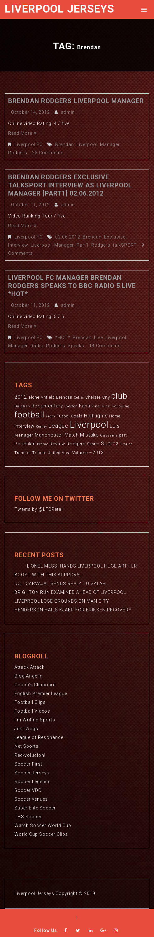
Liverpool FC (28, 144)
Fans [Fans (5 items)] (84, 405)
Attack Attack (29, 666)
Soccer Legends (32, 780)
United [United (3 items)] (54, 453)
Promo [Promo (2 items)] (42, 444)
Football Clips (30, 701)
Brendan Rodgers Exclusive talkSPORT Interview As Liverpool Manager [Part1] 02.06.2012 (70, 185)
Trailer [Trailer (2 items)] (126, 444)
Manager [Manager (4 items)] (24, 435)
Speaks (75, 345)
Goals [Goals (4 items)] (77, 416)
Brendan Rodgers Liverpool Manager (76, 101)
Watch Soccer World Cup (42, 824)
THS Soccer (28, 816)
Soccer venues (31, 798)
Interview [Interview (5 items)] (24, 426)
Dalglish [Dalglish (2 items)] (22, 406)
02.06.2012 (67, 236)
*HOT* (62, 337)
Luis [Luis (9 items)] (115, 426)
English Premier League (40, 693)
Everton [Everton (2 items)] (71, 406)
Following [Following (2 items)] (121, 406)
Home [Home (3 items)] (114, 416)
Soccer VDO (28, 789)
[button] (142, 9)
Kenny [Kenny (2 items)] (41, 427)
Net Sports (26, 745)
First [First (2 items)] (106, 406)
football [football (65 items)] (29, 414)
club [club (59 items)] (119, 395)
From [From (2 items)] (50, 416)
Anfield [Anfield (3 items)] (48, 397)
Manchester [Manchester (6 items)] (49, 435)
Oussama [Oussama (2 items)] (109, 435)
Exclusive (114, 236)
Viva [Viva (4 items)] (66, 452)
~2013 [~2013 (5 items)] (96, 452)
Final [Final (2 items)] (96, 406)
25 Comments (48, 152)
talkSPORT (124, 245)
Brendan (64, 144)
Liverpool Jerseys (59, 9)
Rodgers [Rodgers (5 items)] (76, 443)
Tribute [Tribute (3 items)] (39, 453)
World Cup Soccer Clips (41, 833)
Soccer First (28, 763)
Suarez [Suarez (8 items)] (110, 444)
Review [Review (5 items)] (57, 443)
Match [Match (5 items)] (72, 434)
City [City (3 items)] (106, 397)
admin (68, 112)
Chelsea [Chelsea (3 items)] (93, 397)
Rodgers (17, 152)
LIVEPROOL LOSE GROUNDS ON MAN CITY (61, 601)
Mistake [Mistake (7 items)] (89, 435)
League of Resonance (38, 737)
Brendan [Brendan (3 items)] (64, 397)
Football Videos (32, 710)
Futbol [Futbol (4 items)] (63, 416)
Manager (109, 144)
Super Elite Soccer (35, 807)
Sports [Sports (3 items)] (93, 444)
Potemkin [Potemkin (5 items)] (25, 443)
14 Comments (104, 345)
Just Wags (26, 728)
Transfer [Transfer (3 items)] (22, 453)
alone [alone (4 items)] (34, 397)
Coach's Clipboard (35, 684)
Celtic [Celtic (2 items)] (79, 397)
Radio (36, 345)
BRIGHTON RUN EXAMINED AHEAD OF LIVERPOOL (70, 592)
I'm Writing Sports (34, 719)
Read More (22, 133)
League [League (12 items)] (58, 425)
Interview (18, 245)
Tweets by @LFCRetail (39, 509)
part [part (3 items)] (123, 435)
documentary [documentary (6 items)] (47, 406)
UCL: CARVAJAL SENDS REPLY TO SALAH (60, 583)
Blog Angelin (28, 675)
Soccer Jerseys (32, 772)
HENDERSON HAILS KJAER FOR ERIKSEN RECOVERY (73, 609)
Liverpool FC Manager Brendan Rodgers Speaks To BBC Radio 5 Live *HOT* (72, 286)
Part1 (82, 245)
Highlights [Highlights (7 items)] (96, 416)
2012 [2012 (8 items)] (20, 397)
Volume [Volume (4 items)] (80, 452)
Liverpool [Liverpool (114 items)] (89, 424)
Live (98, 337)
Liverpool (87, 144)
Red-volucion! (29, 754)
